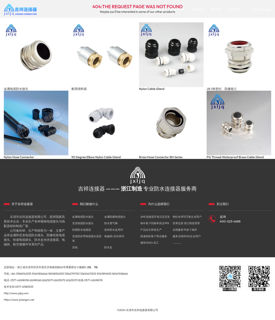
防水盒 (108, 247)
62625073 (72, 280)
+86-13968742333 (21, 273)
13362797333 (71, 273)
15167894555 (104, 273)
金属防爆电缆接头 (115, 216)
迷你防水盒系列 (113, 229)
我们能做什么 (89, 204)
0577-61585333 (24, 286)
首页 (106, 9)
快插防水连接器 (81, 229)
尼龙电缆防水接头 (83, 223)
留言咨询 (216, 9)
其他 (75, 247)
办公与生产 (178, 9)
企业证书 (158, 9)
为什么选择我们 (158, 204)
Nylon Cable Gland (151, 89)
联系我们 (234, 9)
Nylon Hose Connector (19, 157)
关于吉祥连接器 (22, 204)
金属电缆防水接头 (16, 89)
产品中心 (140, 9)
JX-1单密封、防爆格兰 (222, 89)
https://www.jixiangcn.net (19, 299)
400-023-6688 (262, 9)
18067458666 (120, 273)
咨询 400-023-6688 (230, 219)
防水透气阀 (111, 223)
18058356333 (56, 273)
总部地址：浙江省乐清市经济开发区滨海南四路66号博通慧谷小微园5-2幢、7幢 (51, 267)
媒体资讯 (197, 9)
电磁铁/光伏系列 (114, 236)
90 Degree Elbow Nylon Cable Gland (96, 157)
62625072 (59, 280)
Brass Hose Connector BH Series (160, 157)
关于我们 (121, 9)
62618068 (35, 280)
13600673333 (88, 273)
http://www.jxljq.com (16, 293)
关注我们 (222, 204)
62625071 (47, 280)
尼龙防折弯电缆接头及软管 (87, 239)
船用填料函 (79, 89)
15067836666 (40, 273)
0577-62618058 (20, 280)
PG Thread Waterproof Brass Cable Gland (235, 157)
